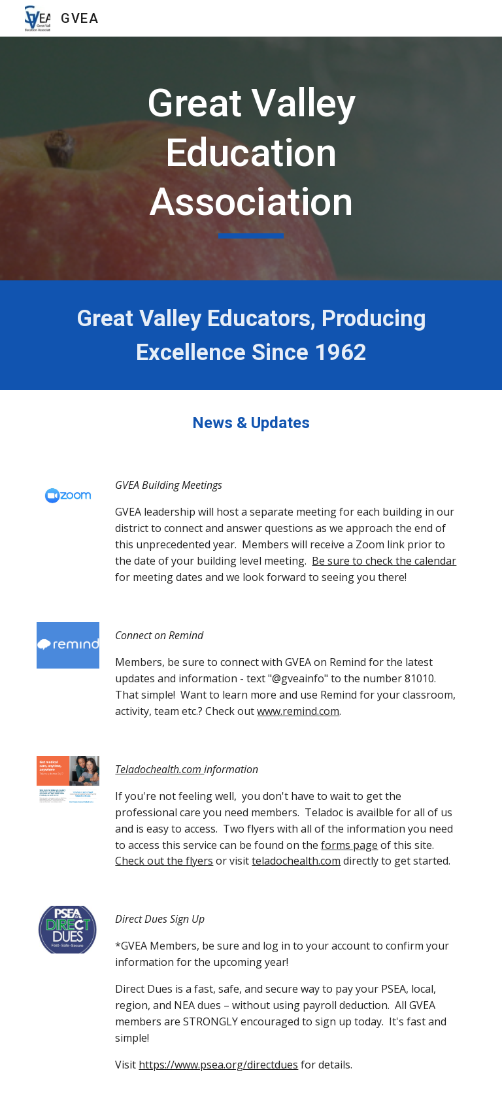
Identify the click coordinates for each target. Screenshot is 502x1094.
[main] (250, 158)
